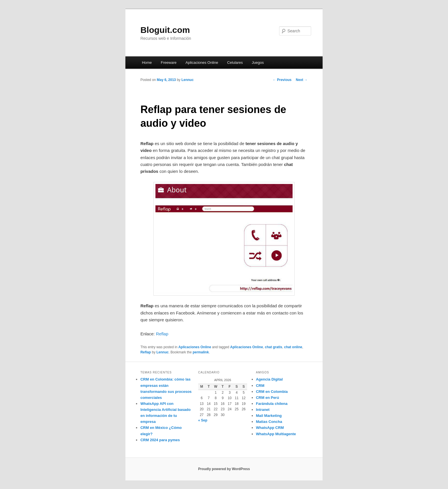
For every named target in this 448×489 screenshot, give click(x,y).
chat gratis (273, 347)
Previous (282, 80)
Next (301, 80)
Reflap (162, 333)
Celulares (235, 62)
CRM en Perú (267, 397)
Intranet (263, 409)
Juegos (258, 62)
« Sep (202, 420)
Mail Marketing (269, 415)
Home (147, 62)
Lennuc (187, 80)
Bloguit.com (165, 30)
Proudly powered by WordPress (224, 469)
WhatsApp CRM (270, 427)
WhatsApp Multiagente (276, 434)
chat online (293, 347)
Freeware (169, 62)
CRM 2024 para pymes (160, 440)
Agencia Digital (269, 379)
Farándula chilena (272, 403)
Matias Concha (269, 421)
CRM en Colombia (272, 391)
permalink (201, 352)
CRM (260, 385)
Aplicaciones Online (201, 62)
